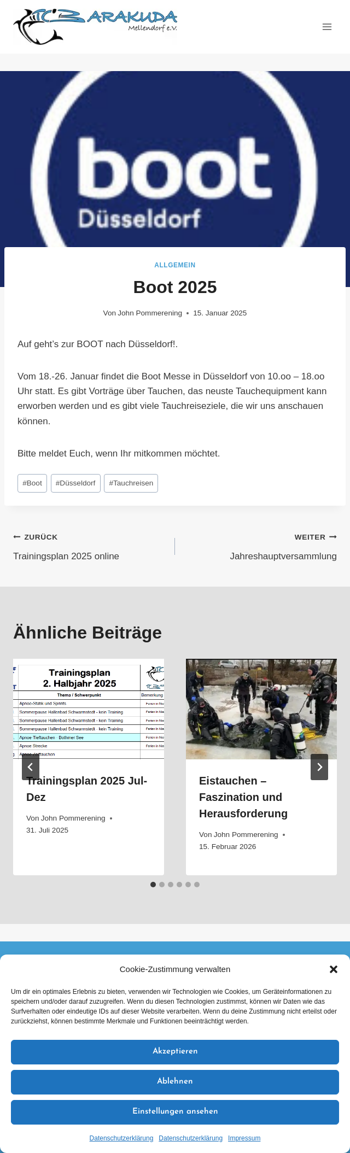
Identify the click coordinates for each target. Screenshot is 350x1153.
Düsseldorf (76, 483)
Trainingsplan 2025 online (89, 545)
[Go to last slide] (30, 767)
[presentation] (88, 709)
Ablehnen (175, 1082)
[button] (333, 969)
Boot (32, 483)
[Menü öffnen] (327, 26)
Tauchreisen (131, 483)
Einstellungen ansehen (175, 1112)
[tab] (153, 884)
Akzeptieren (175, 1051)
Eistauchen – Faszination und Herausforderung (243, 797)
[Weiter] (319, 767)
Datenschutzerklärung (122, 1138)
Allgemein (174, 265)
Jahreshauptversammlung (260, 545)
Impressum (244, 1138)
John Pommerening (150, 313)
